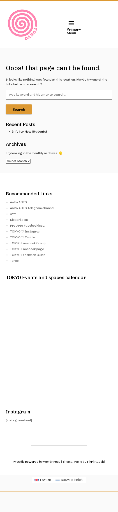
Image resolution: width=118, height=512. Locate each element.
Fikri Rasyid (96, 462)
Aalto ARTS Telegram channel (32, 208)
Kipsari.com (19, 220)
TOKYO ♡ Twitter (23, 237)
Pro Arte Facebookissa (27, 226)
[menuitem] (42, 480)
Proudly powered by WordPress (36, 462)
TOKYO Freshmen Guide (27, 255)
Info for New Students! (29, 131)
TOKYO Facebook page (27, 249)
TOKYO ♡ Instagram (25, 231)
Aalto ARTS (18, 202)
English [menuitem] (45, 480)
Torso (14, 261)
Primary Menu (71, 27)
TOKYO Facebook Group (28, 243)
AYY (13, 214)
